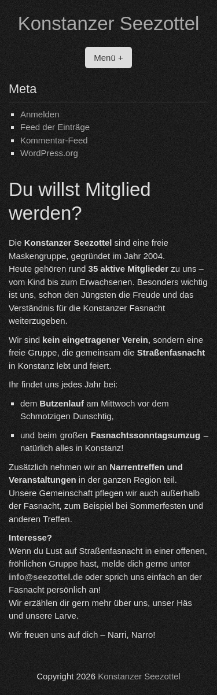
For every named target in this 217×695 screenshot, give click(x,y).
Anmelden (40, 114)
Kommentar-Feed (54, 140)
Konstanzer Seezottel (109, 23)
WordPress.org (49, 153)
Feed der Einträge (55, 127)
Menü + (108, 57)
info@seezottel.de (46, 577)
